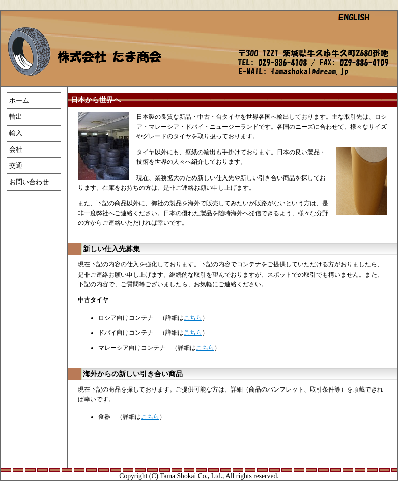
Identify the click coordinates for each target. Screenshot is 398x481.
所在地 (299, 63)
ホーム (92, 44)
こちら (193, 317)
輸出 (15, 117)
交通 (15, 165)
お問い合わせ (29, 182)
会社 (15, 149)
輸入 (15, 133)
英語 (362, 20)
